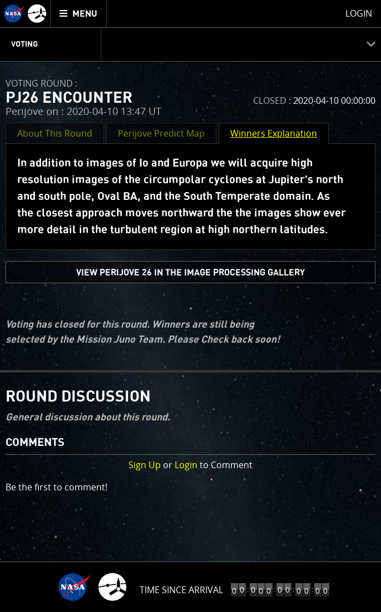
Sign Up (144, 464)
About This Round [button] (54, 133)
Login (186, 464)
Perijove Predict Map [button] (161, 133)
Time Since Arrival (181, 589)
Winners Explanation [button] (273, 133)
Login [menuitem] (358, 13)
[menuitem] (79, 13)
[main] (190, 306)
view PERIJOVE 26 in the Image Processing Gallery (190, 272)
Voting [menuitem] (24, 44)
